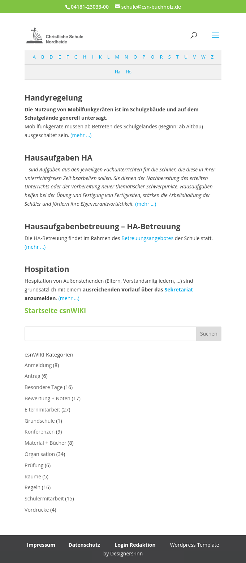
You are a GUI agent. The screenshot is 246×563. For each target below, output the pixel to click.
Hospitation (47, 269)
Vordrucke (37, 509)
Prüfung (34, 465)
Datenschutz (84, 544)
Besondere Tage (43, 387)
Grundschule (40, 420)
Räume (33, 476)
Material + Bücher (45, 442)
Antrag (32, 375)
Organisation (40, 454)
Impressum (41, 544)
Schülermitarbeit (44, 498)
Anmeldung (38, 365)
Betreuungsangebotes (147, 238)
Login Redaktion (135, 544)
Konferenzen (40, 431)
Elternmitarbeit (42, 409)
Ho (128, 72)
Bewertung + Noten (47, 398)
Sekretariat (178, 289)
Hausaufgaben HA (58, 158)
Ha (117, 72)
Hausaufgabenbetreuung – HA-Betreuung (102, 226)
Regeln (32, 487)
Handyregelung (53, 98)
